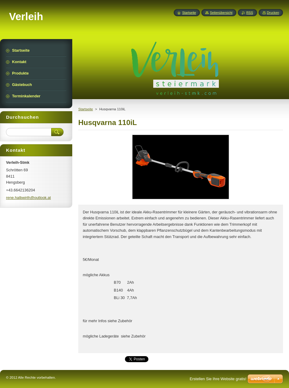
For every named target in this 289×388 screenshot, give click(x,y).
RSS (249, 12)
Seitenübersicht (221, 12)
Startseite (85, 109)
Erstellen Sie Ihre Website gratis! (218, 379)
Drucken (273, 12)
